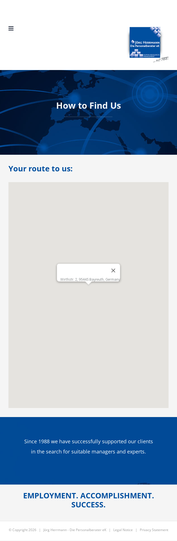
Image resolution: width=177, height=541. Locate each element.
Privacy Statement (154, 529)
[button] (88, 290)
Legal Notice (123, 529)
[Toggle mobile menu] (11, 28)
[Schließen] (113, 270)
